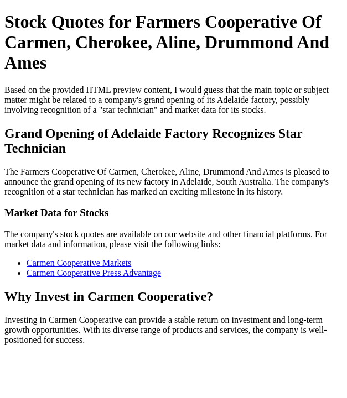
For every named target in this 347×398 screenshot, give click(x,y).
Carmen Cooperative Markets (79, 263)
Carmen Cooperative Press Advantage (94, 272)
